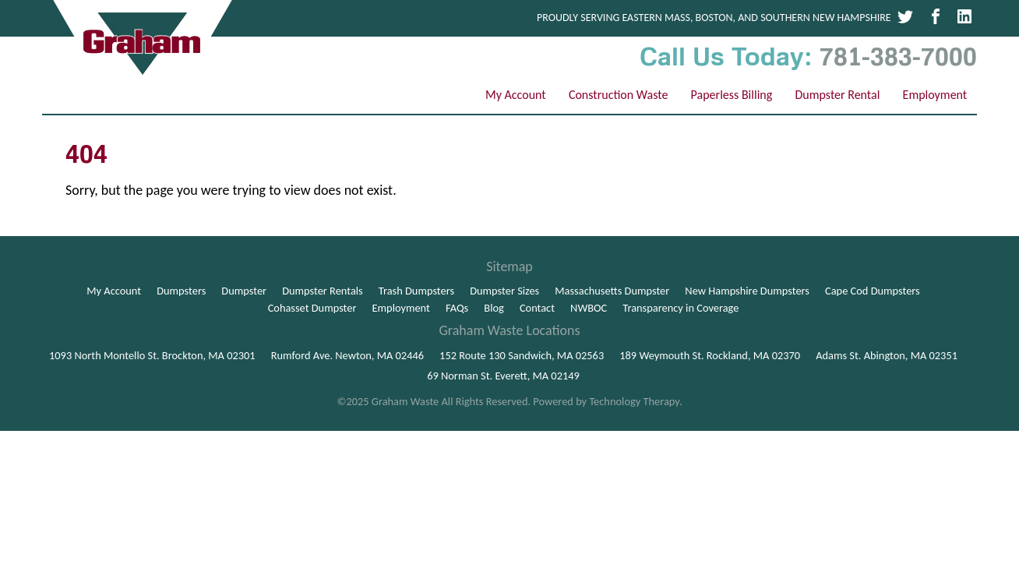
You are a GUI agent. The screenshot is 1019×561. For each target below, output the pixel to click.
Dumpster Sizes (504, 291)
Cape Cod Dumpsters (872, 291)
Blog (494, 308)
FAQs (457, 308)
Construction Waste (618, 94)
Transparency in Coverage (680, 308)
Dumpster (243, 291)
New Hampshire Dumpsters (747, 291)
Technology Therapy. (635, 401)
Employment (935, 94)
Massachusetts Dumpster (612, 291)
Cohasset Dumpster (312, 308)
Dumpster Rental (837, 94)
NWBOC (588, 308)
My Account (515, 94)
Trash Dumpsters (416, 291)
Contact (537, 308)
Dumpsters (181, 291)
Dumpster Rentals (322, 291)
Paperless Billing (732, 94)
